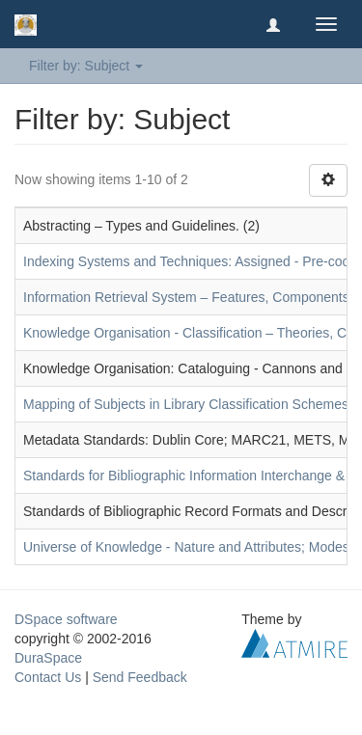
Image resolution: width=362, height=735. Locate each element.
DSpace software (66, 619)
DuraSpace (48, 658)
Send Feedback (140, 677)
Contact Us (47, 677)
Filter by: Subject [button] (86, 65)
